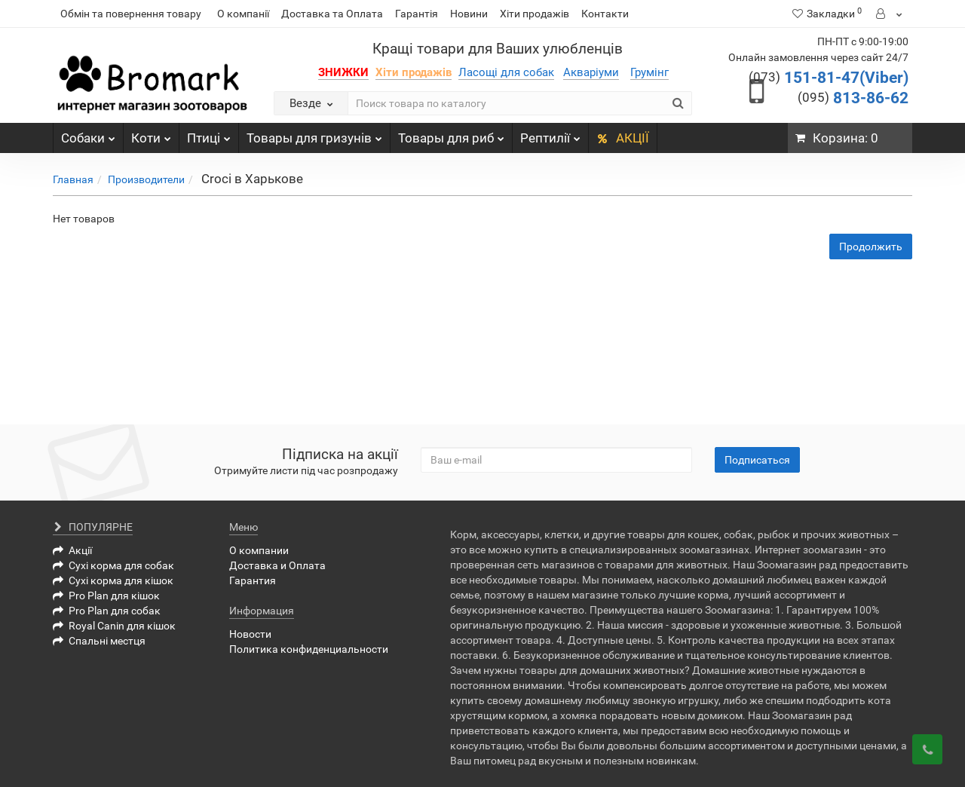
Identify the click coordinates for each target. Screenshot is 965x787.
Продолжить (870, 246)
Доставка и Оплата (277, 565)
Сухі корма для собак (113, 565)
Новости (250, 634)
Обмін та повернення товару (130, 14)
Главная (73, 179)
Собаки (88, 134)
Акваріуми (591, 72)
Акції (72, 550)
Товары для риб (451, 134)
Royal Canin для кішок (114, 626)
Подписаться (757, 460)
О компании (259, 550)
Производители (146, 179)
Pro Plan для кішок (106, 595)
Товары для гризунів (314, 134)
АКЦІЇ (622, 137)
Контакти (605, 14)
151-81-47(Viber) (828, 78)
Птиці (209, 134)
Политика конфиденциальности (308, 649)
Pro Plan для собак (107, 611)
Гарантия (252, 580)
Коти (151, 134)
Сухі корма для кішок (113, 580)
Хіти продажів (534, 14)
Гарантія (416, 14)
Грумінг (649, 72)
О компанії (243, 14)
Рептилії (550, 134)
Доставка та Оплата (332, 14)
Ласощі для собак (506, 72)
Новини (469, 14)
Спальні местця (99, 641)
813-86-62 (853, 98)
